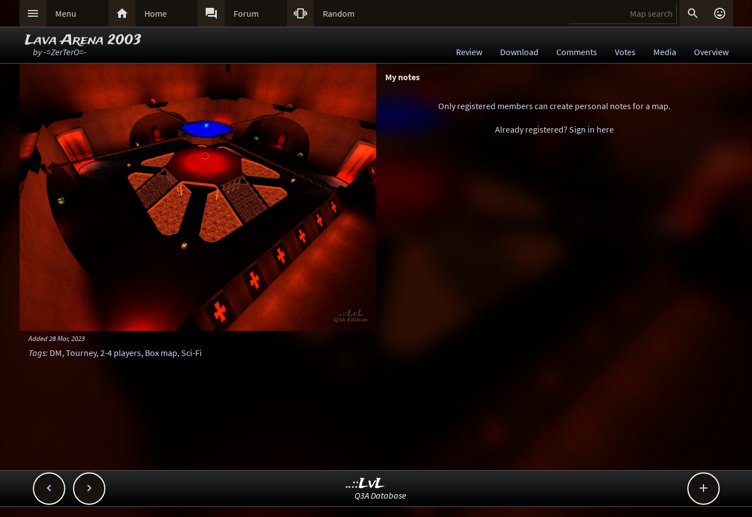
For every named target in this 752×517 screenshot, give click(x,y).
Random (339, 13)
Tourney (81, 352)
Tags (37, 352)
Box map (161, 352)
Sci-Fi (191, 352)
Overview (711, 51)
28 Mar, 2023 (67, 338)
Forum (246, 13)
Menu (65, 13)
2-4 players (120, 352)
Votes (625, 51)
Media (664, 51)
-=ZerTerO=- (64, 51)
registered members (495, 105)
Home (155, 13)
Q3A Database (380, 495)
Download (519, 51)
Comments (576, 51)
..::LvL (365, 484)
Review (469, 51)
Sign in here (591, 129)
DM (56, 352)
